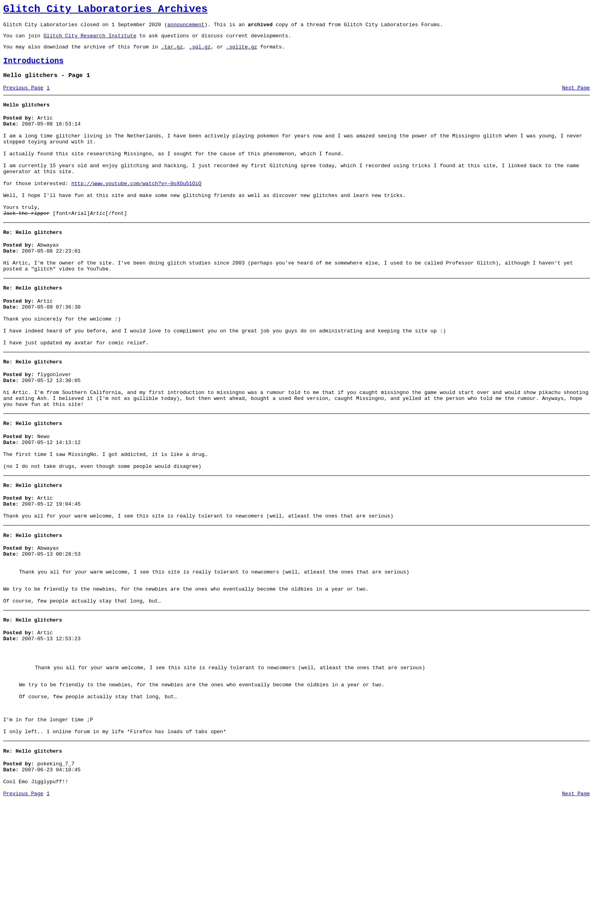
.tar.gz (172, 52)
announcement (185, 27)
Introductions (33, 68)
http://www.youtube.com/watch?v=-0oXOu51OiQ (136, 207)
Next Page (576, 97)
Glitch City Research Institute (89, 40)
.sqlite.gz (241, 52)
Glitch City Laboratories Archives (105, 10)
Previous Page (23, 97)
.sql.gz (200, 52)
